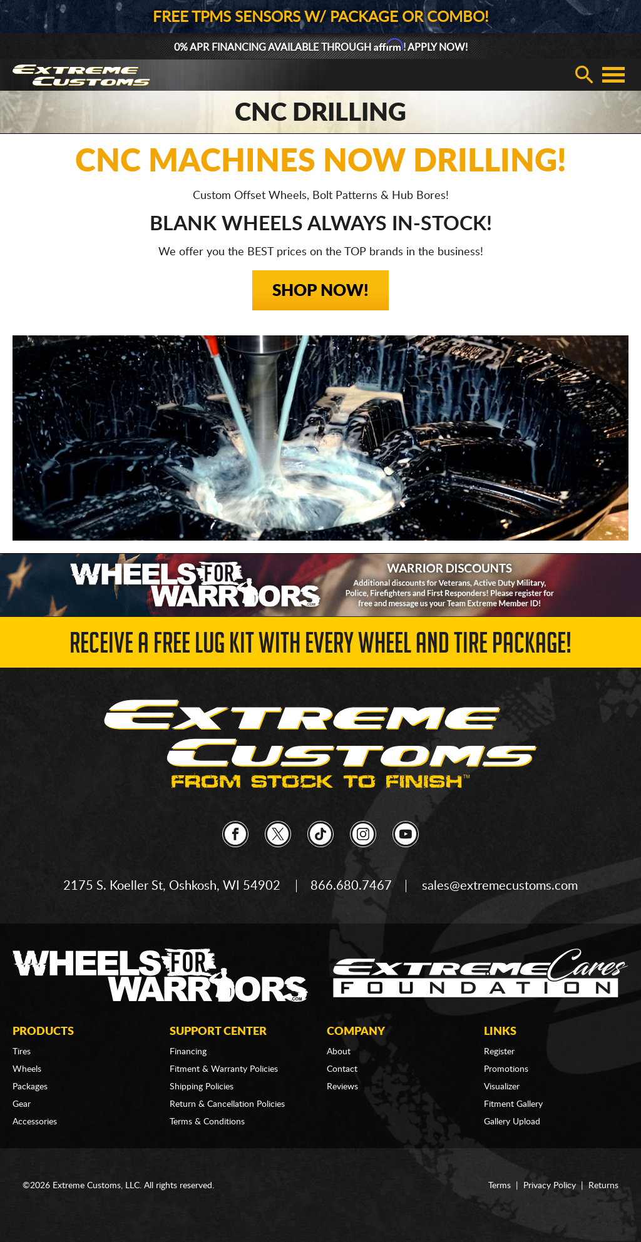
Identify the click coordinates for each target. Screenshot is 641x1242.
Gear (22, 1104)
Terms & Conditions (207, 1121)
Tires (22, 1051)
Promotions (506, 1069)
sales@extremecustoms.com (500, 886)
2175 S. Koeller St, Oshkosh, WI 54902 (171, 886)
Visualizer (502, 1086)
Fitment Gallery (513, 1104)
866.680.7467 (351, 886)
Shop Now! (320, 291)
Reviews (342, 1086)
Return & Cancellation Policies (227, 1104)
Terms (499, 1185)
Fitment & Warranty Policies (224, 1069)
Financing (188, 1051)
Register (499, 1051)
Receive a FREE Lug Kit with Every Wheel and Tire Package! (320, 646)
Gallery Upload (512, 1121)
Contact (342, 1069)
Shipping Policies (201, 1086)
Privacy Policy (549, 1185)
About (339, 1051)
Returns (603, 1185)
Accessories (35, 1121)
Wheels (27, 1069)
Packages (30, 1086)
